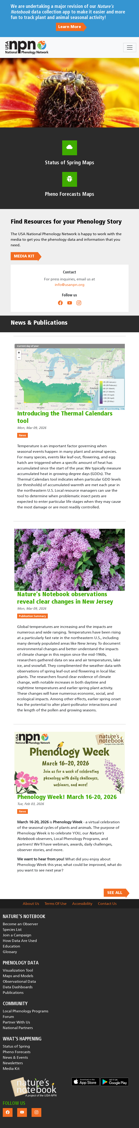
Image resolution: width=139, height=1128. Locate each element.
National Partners (18, 1028)
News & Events (15, 1057)
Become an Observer (20, 924)
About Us (31, 903)
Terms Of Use (56, 903)
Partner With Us (16, 1022)
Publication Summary (32, 616)
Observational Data (19, 981)
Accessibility (82, 903)
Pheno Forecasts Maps (69, 194)
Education (11, 946)
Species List (12, 929)
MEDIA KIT (24, 256)
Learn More (69, 27)
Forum (8, 1016)
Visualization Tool (18, 970)
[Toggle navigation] (129, 47)
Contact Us (107, 903)
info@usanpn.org (69, 284)
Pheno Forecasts (16, 1052)
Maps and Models (18, 976)
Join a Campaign (17, 935)
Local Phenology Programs (25, 1011)
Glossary (10, 952)
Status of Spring (16, 1046)
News (22, 435)
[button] (33, 1087)
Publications (13, 992)
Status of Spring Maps (69, 162)
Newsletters (13, 1063)
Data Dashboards (17, 987)
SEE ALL (114, 892)
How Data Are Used (20, 940)
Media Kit (11, 1068)
